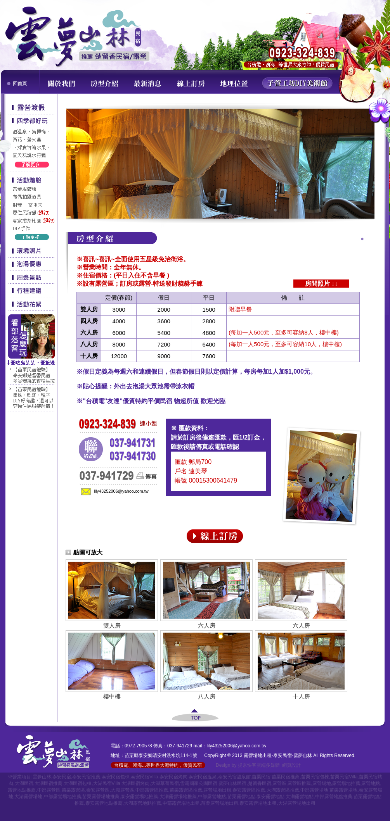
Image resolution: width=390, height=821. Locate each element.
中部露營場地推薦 (62, 796)
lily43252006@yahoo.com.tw (121, 491)
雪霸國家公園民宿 (198, 783)
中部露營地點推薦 (333, 796)
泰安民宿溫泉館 (234, 777)
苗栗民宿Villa (343, 777)
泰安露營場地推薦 (139, 796)
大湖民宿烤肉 (135, 783)
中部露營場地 (314, 790)
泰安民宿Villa (144, 777)
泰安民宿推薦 (86, 777)
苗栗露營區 (73, 790)
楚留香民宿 (259, 783)
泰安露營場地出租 (258, 803)
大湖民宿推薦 (48, 783)
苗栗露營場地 (343, 790)
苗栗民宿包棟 (315, 777)
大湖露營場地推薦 (178, 796)
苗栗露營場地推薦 (101, 796)
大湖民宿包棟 (78, 783)
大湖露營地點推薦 (142, 803)
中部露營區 (49, 790)
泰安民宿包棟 (116, 777)
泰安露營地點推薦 (104, 803)
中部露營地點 (212, 796)
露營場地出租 (217, 790)
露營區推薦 (299, 783)
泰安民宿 (61, 777)
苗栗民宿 (261, 777)
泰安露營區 (97, 790)
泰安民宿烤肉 (173, 777)
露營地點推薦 (22, 790)
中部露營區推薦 (151, 790)
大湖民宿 (24, 783)
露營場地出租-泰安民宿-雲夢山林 (278, 755)
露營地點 (370, 783)
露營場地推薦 (346, 783)
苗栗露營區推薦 (186, 790)
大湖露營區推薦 (283, 790)
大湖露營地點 (300, 796)
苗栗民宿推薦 (286, 777)
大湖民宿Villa (106, 783)
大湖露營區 (122, 790)
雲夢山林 (42, 777)
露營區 (279, 783)
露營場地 (321, 783)
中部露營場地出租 (181, 803)
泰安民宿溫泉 (203, 777)
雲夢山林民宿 (232, 783)
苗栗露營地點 (241, 796)
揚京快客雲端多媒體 (259, 765)
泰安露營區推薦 (248, 790)
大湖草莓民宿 (165, 783)
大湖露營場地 (28, 796)
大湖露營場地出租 (296, 803)
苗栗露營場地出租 (219, 803)
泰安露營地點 (270, 796)
